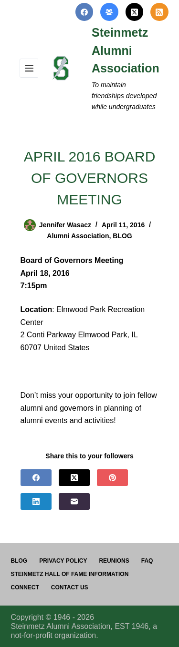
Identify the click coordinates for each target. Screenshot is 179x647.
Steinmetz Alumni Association (125, 50)
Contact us (69, 587)
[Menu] (29, 68)
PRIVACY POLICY (63, 560)
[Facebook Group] (109, 12)
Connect (25, 587)
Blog (19, 560)
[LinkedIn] (36, 501)
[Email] (74, 501)
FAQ (147, 560)
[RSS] (159, 12)
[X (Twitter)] (135, 12)
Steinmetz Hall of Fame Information (70, 574)
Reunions (114, 560)
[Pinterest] (112, 477)
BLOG (122, 236)
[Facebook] (84, 12)
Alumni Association (78, 236)
